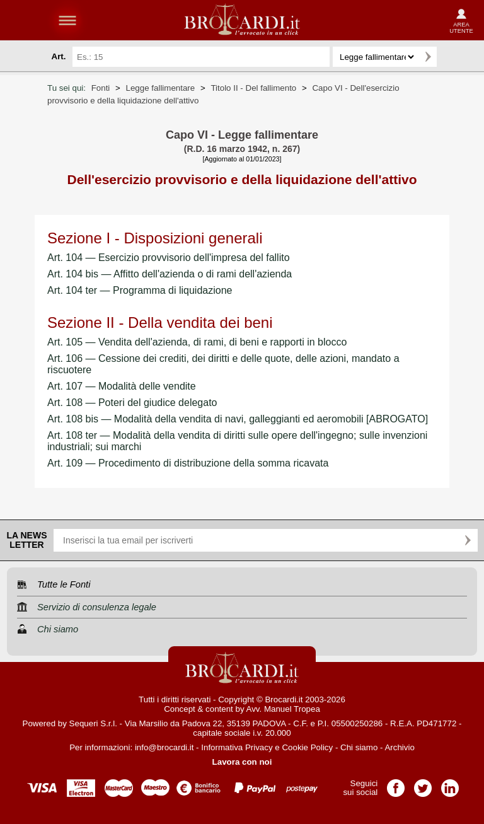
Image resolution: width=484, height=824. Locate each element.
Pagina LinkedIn (450, 784)
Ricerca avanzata (452, 57)
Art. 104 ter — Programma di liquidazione (139, 290)
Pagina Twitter (423, 784)
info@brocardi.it (164, 747)
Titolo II (253, 88)
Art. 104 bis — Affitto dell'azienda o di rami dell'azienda (169, 274)
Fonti (100, 88)
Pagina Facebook (396, 784)
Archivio (399, 747)
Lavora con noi (242, 762)
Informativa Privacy (236, 747)
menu (67, 20)
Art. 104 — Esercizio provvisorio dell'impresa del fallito (168, 257)
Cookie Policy (307, 747)
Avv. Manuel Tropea (283, 709)
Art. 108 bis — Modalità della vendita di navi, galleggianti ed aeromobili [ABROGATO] (237, 419)
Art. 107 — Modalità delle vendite (121, 386)
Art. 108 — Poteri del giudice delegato (132, 402)
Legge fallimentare (160, 88)
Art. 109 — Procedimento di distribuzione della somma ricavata (187, 463)
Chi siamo (358, 747)
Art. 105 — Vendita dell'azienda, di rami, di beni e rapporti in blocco (197, 342)
